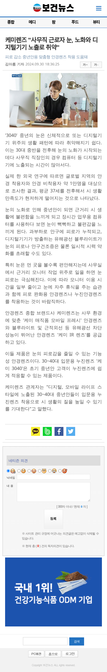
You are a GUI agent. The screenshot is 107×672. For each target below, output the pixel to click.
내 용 (10, 485)
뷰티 (96, 22)
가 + (85, 64)
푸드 (74, 22)
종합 (10, 22)
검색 (76, 641)
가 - (96, 64)
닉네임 (11, 477)
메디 (32, 22)
